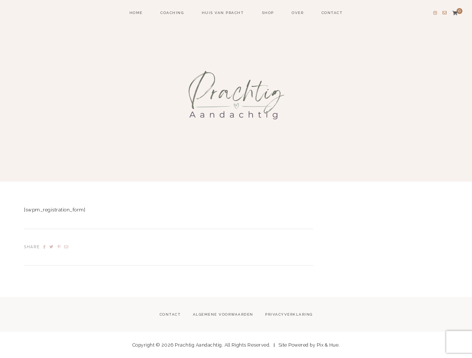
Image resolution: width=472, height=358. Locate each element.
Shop (268, 13)
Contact (332, 13)
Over (297, 13)
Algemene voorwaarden (223, 314)
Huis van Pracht (223, 13)
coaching (172, 13)
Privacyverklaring (289, 314)
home (136, 13)
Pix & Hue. (328, 345)
